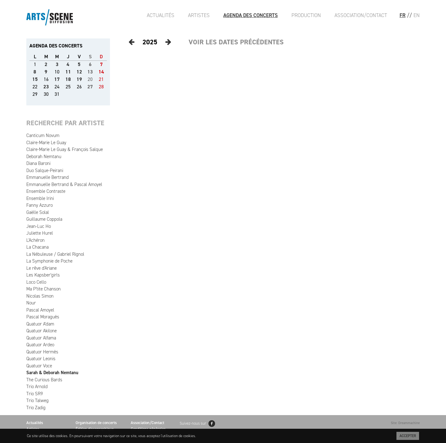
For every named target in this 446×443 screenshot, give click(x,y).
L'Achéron (35, 240)
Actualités (160, 15)
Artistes (199, 15)
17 (57, 79)
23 (46, 86)
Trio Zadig (36, 408)
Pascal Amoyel (40, 310)
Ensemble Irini (40, 198)
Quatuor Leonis (40, 359)
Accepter (408, 435)
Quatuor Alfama (41, 338)
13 (90, 72)
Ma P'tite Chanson (43, 289)
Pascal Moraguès (42, 317)
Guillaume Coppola (44, 219)
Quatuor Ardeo (40, 345)
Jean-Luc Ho (38, 226)
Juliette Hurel (39, 233)
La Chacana (37, 247)
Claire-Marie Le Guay (46, 143)
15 (35, 79)
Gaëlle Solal (37, 212)
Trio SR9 (34, 394)
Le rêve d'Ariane (41, 268)
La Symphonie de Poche (49, 261)
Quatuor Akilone (41, 331)
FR (402, 15)
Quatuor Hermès (42, 352)
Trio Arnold (37, 386)
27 (90, 86)
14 (101, 72)
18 (68, 79)
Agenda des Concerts (250, 15)
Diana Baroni (38, 163)
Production (306, 15)
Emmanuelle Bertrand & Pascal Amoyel (64, 184)
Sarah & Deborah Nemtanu (52, 373)
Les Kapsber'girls (43, 275)
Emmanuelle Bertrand (47, 177)
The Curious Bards (44, 380)
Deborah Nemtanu (43, 156)
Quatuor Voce (39, 366)
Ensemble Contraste (45, 191)
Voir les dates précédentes (236, 42)
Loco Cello (36, 282)
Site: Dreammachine (405, 423)
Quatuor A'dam (40, 324)
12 (79, 72)
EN (416, 15)
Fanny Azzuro (39, 205)
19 (79, 79)
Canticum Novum (42, 135)
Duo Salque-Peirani (44, 170)
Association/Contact (360, 15)
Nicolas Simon (40, 296)
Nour (31, 303)
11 (68, 72)
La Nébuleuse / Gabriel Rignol (55, 254)
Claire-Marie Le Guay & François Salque (64, 149)
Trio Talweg (37, 400)
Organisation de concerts (96, 422)
